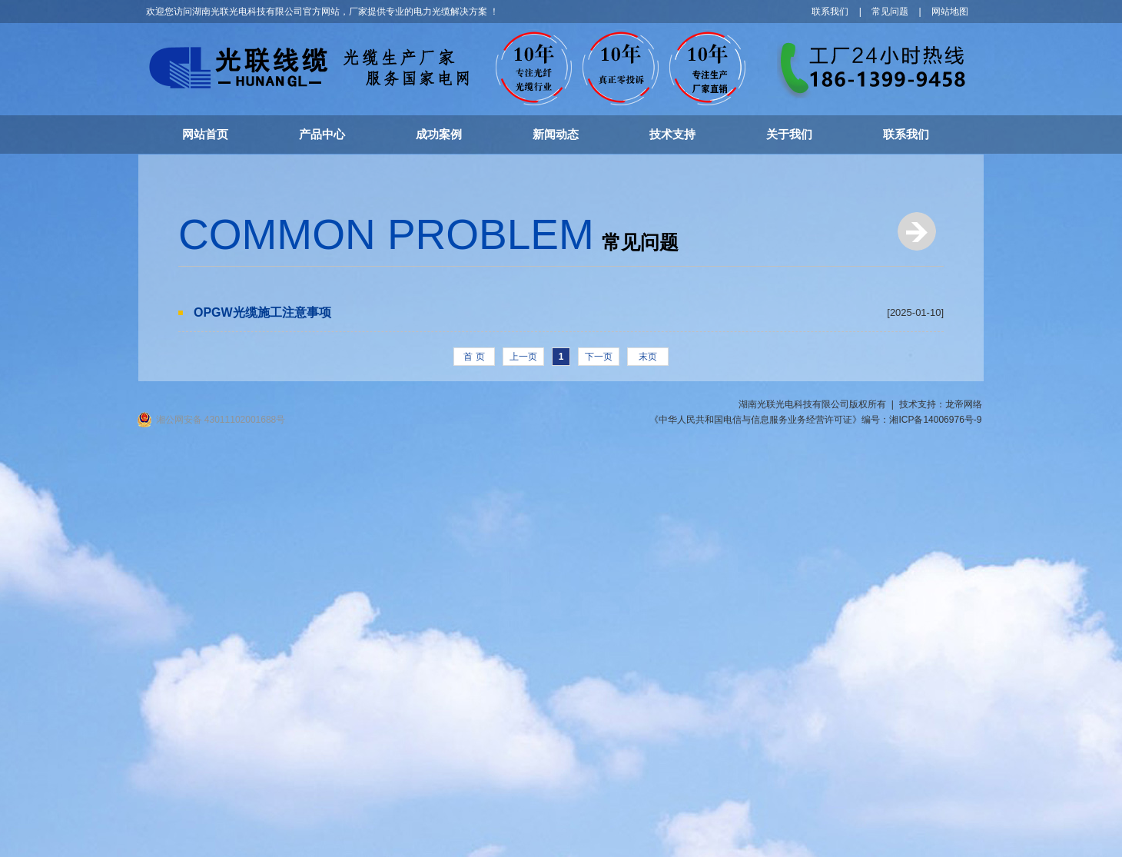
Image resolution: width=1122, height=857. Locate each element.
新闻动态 (556, 134)
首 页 (473, 356)
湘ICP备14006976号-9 (935, 419)
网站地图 (949, 11)
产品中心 (322, 134)
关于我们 (789, 134)
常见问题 (889, 11)
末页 (648, 356)
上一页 (523, 356)
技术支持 (672, 134)
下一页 (598, 356)
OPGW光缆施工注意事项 (262, 312)
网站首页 (205, 134)
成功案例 (439, 134)
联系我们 (830, 11)
